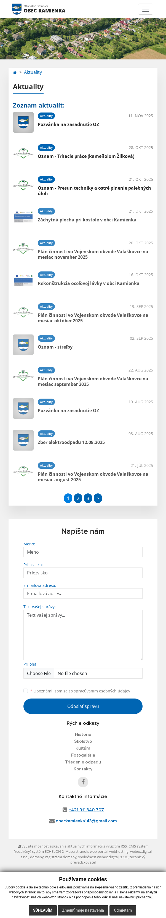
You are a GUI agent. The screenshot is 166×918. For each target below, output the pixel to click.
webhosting (118, 851)
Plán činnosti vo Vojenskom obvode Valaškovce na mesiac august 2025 (93, 476)
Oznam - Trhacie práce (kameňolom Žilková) (86, 156)
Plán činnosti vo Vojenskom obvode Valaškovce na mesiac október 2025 (93, 317)
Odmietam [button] (123, 910)
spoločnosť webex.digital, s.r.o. (103, 856)
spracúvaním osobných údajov (102, 691)
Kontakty (83, 769)
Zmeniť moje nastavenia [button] (83, 910)
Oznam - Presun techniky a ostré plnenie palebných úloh (94, 190)
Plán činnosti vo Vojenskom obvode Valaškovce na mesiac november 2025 (93, 254)
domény (37, 856)
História (83, 734)
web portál (99, 851)
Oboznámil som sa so (80, 691)
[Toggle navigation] (145, 9)
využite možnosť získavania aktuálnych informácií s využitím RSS (72, 846)
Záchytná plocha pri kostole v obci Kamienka (87, 220)
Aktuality (33, 72)
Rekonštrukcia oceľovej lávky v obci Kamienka (89, 283)
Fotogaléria (83, 755)
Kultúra (83, 748)
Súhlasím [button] (42, 910)
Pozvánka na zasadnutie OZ (68, 124)
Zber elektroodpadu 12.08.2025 (71, 442)
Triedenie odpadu (83, 762)
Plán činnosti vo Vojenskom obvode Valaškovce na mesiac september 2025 (93, 381)
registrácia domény (60, 856)
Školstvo (83, 741)
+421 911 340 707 (86, 810)
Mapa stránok (76, 851)
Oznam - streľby (55, 347)
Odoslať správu (83, 706)
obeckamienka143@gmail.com (86, 821)
